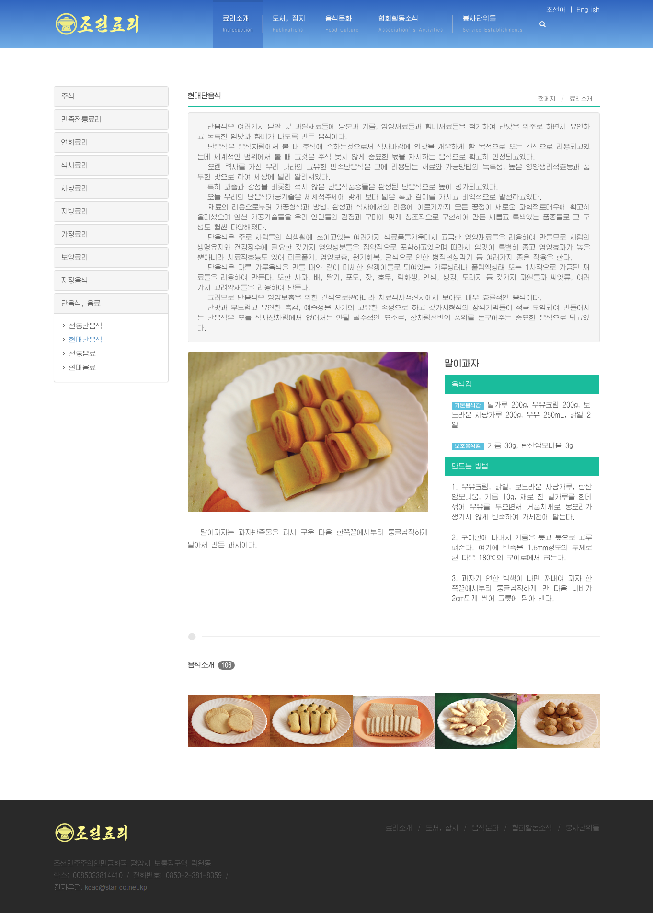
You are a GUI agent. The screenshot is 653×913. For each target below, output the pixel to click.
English (588, 9)
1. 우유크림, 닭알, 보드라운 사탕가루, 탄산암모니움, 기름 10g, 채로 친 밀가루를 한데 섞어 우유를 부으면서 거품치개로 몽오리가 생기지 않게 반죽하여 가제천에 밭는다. (522, 501)
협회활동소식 (532, 827)
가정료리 (74, 234)
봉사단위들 (582, 827)
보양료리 (74, 257)
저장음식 (74, 280)
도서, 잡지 (442, 827)
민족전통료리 (81, 119)
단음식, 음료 (81, 303)
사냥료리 (74, 188)
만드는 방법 (470, 466)
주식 (68, 96)
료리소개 (399, 827)
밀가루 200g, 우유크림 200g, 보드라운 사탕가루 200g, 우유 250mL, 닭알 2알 (521, 414)
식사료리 (74, 165)
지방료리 (74, 211)
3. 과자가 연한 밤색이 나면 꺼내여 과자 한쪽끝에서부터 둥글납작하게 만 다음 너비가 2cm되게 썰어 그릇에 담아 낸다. (522, 588)
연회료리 (74, 142)
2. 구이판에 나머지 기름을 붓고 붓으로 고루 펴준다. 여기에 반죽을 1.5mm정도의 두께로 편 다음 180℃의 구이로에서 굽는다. (522, 547)
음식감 (462, 384)
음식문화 (485, 827)
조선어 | (559, 9)
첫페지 (547, 99)
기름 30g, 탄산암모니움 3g (512, 446)
